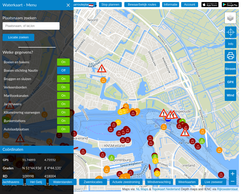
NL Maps (142, 189)
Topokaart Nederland (166, 189)
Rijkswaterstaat (227, 189)
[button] (102, 68)
